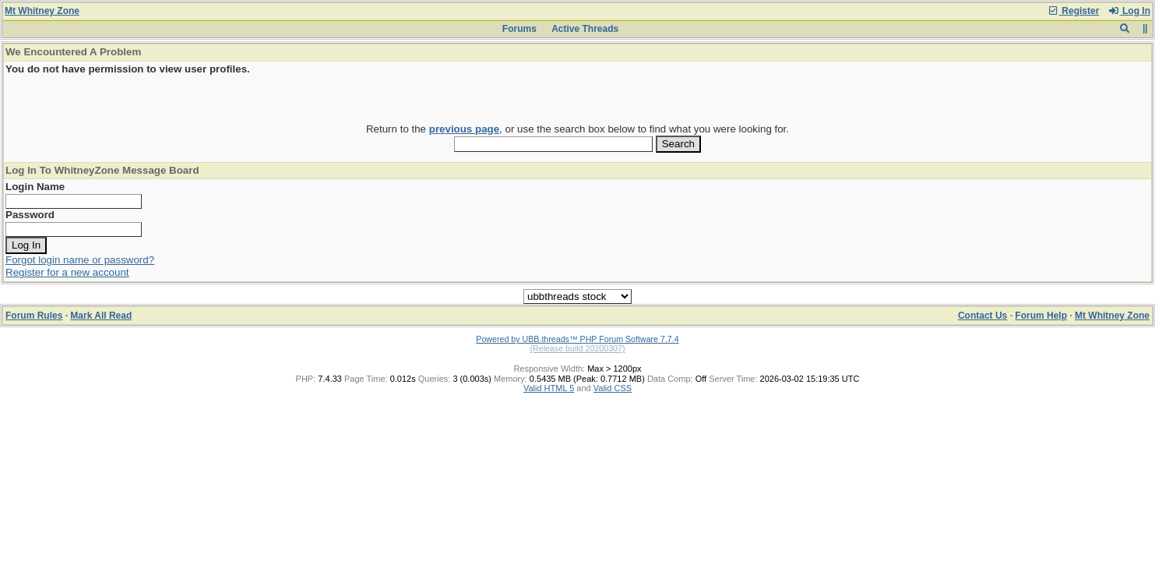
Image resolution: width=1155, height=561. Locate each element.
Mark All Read (101, 315)
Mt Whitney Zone (42, 10)
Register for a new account (67, 272)
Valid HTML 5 (548, 388)
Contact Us (982, 315)
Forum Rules (33, 315)
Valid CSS (612, 388)
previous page (464, 129)
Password (30, 215)
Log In (1129, 10)
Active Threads (584, 28)
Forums (519, 28)
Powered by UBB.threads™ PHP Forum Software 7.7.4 (577, 339)
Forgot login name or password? (79, 260)
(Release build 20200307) (577, 348)
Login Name (35, 186)
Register (1073, 10)
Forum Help (1041, 315)
